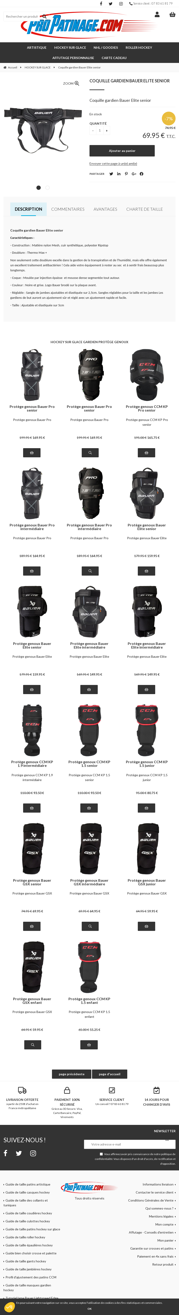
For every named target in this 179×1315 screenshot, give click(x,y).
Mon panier (165, 1240)
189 (25, 556)
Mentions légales (161, 1216)
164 (39, 556)
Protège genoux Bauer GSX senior (32, 882)
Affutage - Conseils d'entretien (151, 1232)
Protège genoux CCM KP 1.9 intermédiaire (32, 763)
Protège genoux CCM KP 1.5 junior (147, 763)
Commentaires (67, 209)
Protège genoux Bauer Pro (32, 420)
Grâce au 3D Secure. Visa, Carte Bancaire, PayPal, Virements (67, 1103)
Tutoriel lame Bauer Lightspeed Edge (31, 1298)
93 (38, 793)
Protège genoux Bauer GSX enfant (32, 1000)
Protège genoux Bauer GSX (32, 893)
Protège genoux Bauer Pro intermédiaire (32, 527)
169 (39, 437)
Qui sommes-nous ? (159, 1208)
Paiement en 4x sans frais (155, 1256)
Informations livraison (158, 1184)
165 (153, 437)
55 (95, 1030)
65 (84, 1030)
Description (28, 209)
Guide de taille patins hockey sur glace (32, 1229)
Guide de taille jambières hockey (28, 1269)
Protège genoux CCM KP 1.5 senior (89, 763)
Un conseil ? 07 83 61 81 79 (112, 1096)
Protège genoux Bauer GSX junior (147, 882)
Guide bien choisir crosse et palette (31, 1253)
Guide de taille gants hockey (25, 1261)
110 (26, 793)
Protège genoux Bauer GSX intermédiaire (89, 882)
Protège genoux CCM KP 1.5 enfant (89, 1000)
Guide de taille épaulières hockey (29, 1245)
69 (38, 911)
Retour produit (163, 1264)
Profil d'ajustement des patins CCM (30, 1277)
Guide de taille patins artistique (27, 1184)
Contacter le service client (155, 1192)
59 (152, 911)
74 (26, 911)
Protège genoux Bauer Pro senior (32, 408)
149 (96, 674)
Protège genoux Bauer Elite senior (147, 527)
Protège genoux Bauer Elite (147, 538)
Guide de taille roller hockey (25, 1237)
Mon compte (164, 1224)
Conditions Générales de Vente (151, 1200)
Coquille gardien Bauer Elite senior (130, 80)
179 (140, 556)
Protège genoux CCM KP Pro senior (147, 408)
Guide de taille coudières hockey (28, 1213)
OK (89, 1308)
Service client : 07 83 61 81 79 (151, 3)
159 (153, 556)
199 (25, 437)
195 (140, 437)
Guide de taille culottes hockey (27, 1221)
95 (141, 793)
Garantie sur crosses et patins (152, 1248)
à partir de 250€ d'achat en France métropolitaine (22, 1098)
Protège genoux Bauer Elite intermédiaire (89, 645)
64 (95, 911)
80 (152, 793)
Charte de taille (144, 209)
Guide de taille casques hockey (27, 1192)
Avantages (105, 209)
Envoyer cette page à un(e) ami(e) (113, 163)
